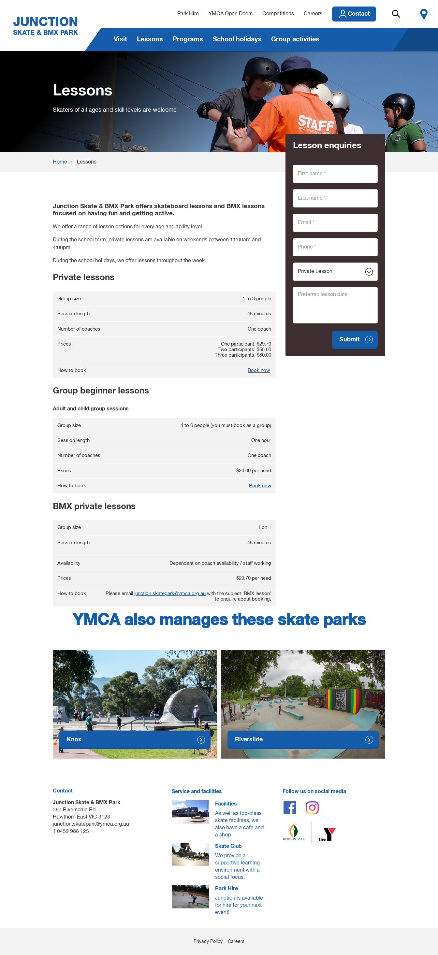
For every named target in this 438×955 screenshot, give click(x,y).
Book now (259, 370)
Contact (359, 14)
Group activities (295, 39)
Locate (424, 14)
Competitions (278, 14)
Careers (313, 14)
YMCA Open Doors (231, 14)
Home (60, 162)
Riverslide (249, 740)
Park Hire (188, 14)
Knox (74, 740)
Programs (188, 39)
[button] (396, 14)
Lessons (150, 39)
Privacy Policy (208, 941)
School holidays (237, 39)
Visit (120, 39)
